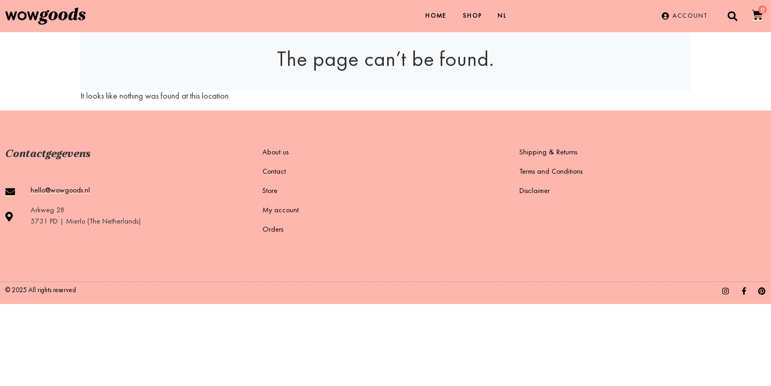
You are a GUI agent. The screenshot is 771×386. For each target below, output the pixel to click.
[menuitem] (501, 16)
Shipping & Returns (548, 153)
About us (275, 153)
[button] (732, 16)
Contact (274, 172)
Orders (272, 230)
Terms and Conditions (551, 172)
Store (269, 191)
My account (280, 210)
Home (436, 16)
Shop (472, 16)
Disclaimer (534, 191)
